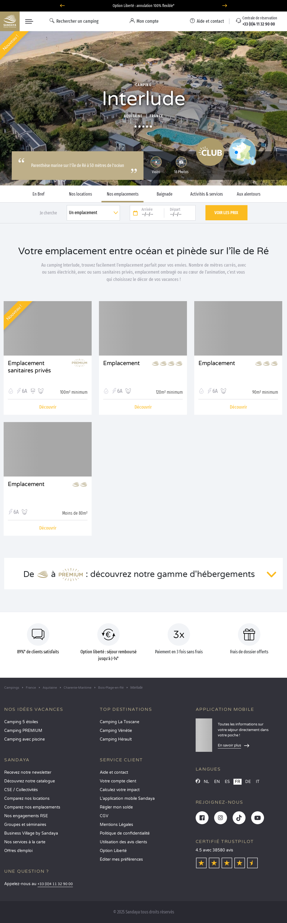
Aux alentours (248, 194)
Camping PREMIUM (23, 730)
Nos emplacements (122, 194)
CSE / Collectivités (21, 789)
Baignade (164, 194)
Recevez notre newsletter (27, 772)
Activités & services (206, 194)
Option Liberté (113, 850)
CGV (104, 816)
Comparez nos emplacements (32, 807)
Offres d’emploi (18, 850)
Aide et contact (114, 772)
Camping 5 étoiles (21, 722)
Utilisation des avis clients (123, 842)
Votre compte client (118, 781)
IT (258, 781)
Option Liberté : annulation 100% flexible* (143, 5)
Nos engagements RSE (26, 816)
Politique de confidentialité (125, 833)
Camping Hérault (116, 739)
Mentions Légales (116, 824)
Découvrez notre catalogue (29, 781)
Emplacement (121, 363)
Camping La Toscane (119, 722)
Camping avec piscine (24, 739)
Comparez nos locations (27, 798)
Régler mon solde (116, 807)
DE (248, 781)
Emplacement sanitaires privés (29, 367)
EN (217, 781)
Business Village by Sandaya (31, 833)
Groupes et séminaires (25, 824)
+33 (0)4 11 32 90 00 (55, 884)
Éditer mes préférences (121, 859)
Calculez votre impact (120, 789)
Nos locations (80, 194)
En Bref (39, 194)
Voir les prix (226, 212)
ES (227, 781)
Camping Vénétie (116, 730)
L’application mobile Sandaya (127, 798)
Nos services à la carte (24, 842)
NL (206, 781)
